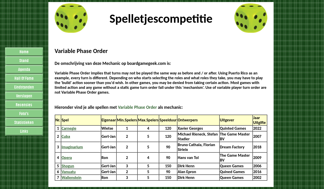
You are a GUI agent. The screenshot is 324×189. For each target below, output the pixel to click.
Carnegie (69, 128)
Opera (67, 157)
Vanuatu (69, 171)
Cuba (66, 136)
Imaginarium (72, 147)
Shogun (68, 166)
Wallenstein (71, 177)
